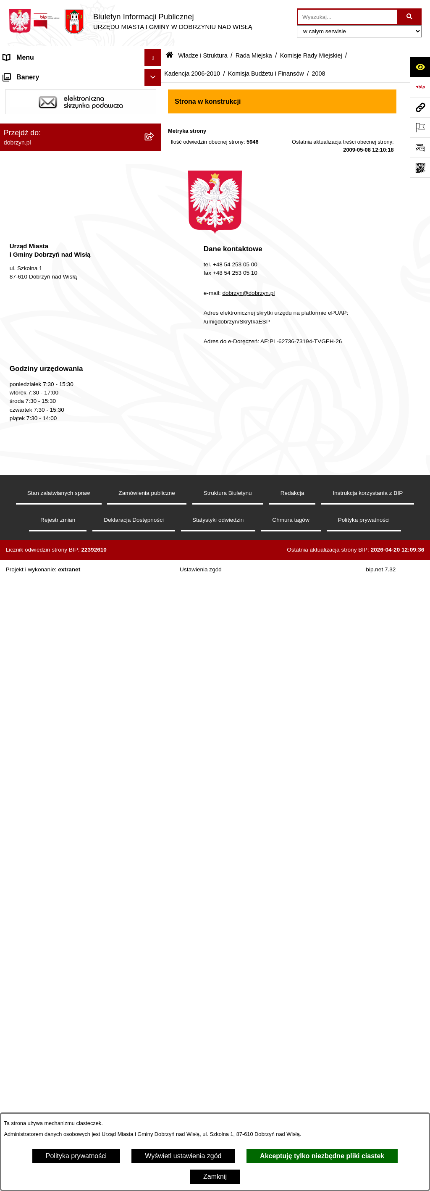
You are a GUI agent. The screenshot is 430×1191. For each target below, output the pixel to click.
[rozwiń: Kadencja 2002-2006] (154, 644)
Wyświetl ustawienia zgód (183, 1155)
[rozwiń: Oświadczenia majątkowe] (154, 882)
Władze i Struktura (203, 55)
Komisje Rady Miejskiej (311, 55)
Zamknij (215, 1176)
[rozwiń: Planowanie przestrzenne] (154, 1111)
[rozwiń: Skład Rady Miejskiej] (154, 667)
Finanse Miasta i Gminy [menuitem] (38, 915)
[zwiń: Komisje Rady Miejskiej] (154, 191)
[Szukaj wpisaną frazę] (410, 16)
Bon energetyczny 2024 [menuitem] (38, 1009)
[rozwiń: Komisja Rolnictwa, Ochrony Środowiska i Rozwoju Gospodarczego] (154, 379)
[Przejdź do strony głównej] (130, 21)
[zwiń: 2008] (154, 488)
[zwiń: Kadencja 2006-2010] (154, 302)
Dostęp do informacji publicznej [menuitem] (49, 107)
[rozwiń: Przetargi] (154, 899)
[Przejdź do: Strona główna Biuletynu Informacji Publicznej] (169, 56)
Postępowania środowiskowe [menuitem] (46, 1093)
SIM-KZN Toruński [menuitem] (30, 1026)
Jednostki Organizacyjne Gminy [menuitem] (50, 777)
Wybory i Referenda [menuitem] (33, 949)
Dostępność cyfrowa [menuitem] (33, 91)
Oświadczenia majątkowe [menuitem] (41, 882)
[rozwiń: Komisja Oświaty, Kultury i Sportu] (154, 422)
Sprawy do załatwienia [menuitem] (36, 1043)
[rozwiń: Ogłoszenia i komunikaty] (154, 865)
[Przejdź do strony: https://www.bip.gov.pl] (420, 87)
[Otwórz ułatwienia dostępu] (420, 67)
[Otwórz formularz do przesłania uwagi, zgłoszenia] (420, 147)
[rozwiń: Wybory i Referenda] (154, 949)
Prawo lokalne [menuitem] (24, 794)
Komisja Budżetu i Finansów (266, 73)
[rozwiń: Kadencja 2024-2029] (154, 213)
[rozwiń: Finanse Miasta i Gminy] (154, 916)
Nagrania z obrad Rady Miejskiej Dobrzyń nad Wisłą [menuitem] (71, 816)
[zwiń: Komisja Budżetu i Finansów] (154, 444)
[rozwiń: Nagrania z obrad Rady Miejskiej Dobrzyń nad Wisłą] (154, 812)
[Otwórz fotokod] (420, 168)
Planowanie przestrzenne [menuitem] (41, 1110)
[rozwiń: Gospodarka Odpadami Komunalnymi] (154, 1060)
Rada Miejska (254, 55)
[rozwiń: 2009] (154, 466)
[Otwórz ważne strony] (420, 127)
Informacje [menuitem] (19, 992)
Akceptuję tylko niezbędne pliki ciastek (322, 1155)
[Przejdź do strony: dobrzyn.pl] (420, 107)
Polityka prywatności (76, 1155)
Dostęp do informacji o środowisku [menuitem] (54, 1077)
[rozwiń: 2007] (154, 622)
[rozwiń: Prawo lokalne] (154, 795)
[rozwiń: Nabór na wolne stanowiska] (154, 933)
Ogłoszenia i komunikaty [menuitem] (39, 865)
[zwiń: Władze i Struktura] (154, 125)
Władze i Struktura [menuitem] (30, 124)
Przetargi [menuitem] (16, 898)
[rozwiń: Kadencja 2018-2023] (154, 236)
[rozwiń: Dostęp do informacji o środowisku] (154, 1077)
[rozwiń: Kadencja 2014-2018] (154, 258)
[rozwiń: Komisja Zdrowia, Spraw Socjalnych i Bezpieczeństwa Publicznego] (154, 347)
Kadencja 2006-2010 (192, 73)
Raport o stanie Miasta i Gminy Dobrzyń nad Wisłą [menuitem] (69, 843)
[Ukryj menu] (152, 57)
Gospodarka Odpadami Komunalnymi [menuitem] (59, 1060)
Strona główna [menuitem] (24, 74)
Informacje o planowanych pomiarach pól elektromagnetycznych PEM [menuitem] (64, 971)
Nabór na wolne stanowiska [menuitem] (44, 932)
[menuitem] (80, 146)
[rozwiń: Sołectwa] (154, 733)
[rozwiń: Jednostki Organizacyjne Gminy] (154, 778)
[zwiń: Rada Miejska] (154, 169)
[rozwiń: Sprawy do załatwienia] (154, 1043)
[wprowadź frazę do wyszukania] (348, 16)
